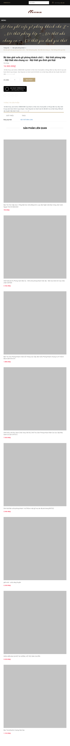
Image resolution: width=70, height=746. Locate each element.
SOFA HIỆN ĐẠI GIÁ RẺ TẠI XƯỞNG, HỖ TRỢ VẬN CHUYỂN (22, 661)
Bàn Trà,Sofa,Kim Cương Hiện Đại (14, 735)
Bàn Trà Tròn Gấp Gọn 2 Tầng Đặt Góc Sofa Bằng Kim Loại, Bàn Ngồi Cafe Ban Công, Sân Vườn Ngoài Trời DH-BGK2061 (33, 211)
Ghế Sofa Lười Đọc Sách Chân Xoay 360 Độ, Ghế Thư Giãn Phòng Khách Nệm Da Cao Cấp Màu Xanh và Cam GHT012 (33, 438)
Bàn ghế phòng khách (18, 48)
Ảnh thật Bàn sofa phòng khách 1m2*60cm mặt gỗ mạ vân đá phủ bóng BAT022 (29, 513)
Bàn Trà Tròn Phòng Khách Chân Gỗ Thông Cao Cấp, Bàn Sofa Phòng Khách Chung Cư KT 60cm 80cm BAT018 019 (34, 363)
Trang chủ (7, 48)
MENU (3, 20)
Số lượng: (6, 80)
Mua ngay (29, 80)
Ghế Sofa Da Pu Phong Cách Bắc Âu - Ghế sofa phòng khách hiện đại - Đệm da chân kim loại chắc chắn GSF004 (34, 287)
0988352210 (7, 2)
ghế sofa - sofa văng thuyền (12, 587)
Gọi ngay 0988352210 (15, 89)
